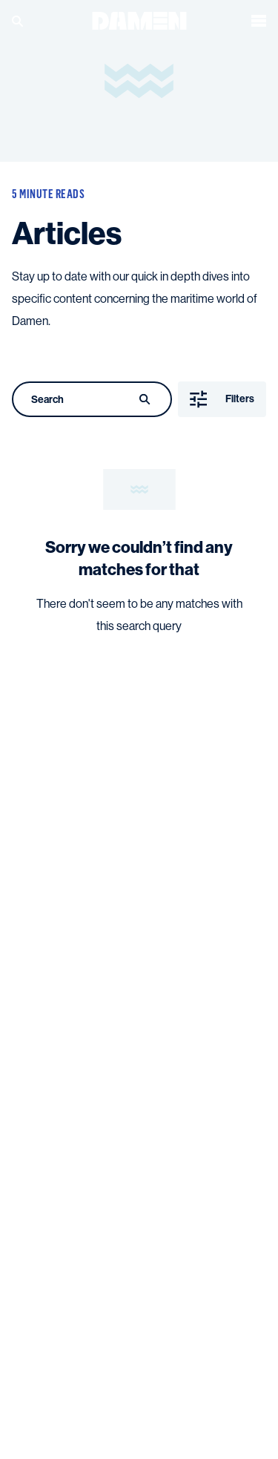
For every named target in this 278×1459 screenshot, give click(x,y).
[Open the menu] (258, 21)
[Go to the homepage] (139, 20)
